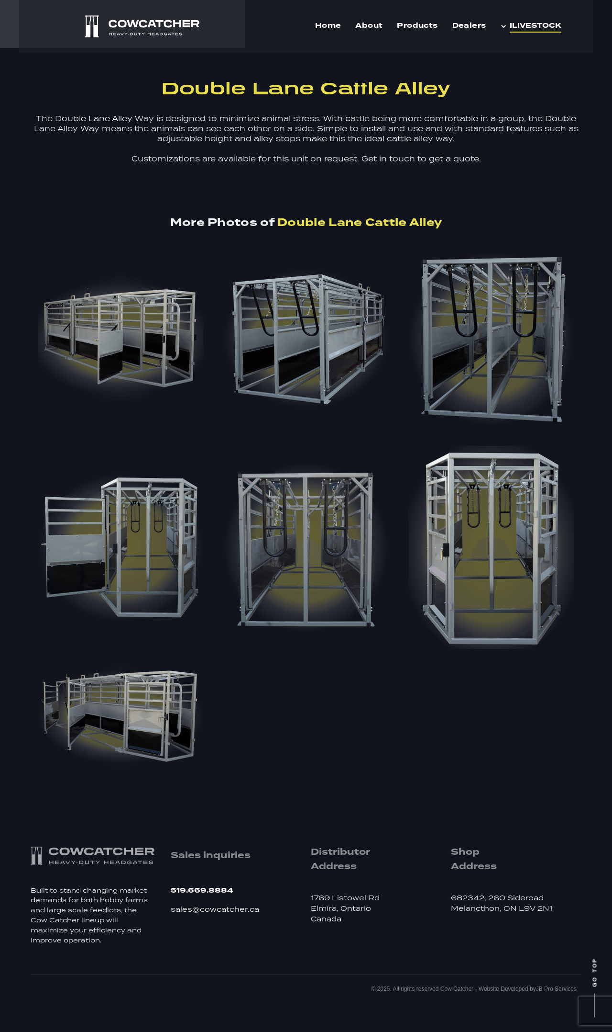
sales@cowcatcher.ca (215, 910)
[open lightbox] (120, 338)
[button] (533, 26)
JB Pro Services (556, 989)
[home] (142, 26)
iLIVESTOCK (535, 26)
